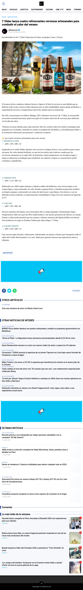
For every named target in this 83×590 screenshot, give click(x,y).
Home (4, 17)
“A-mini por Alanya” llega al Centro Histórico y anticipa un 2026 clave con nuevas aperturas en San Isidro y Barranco (41, 379)
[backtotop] (41, 583)
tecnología (8, 477)
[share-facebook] (4, 291)
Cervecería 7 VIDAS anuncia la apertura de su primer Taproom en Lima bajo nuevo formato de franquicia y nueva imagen (41, 353)
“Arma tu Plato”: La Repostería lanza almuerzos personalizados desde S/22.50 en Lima (38, 338)
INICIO (4, 10)
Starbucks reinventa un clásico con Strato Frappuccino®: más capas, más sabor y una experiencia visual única (38, 389)
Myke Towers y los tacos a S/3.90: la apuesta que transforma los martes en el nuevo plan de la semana (41, 363)
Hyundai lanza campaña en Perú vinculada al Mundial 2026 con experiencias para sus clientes (34, 519)
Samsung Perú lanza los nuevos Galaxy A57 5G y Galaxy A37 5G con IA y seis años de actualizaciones (34, 480)
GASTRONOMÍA (37, 10)
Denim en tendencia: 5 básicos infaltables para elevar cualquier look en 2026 (34, 464)
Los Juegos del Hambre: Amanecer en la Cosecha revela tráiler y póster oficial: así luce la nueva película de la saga (32, 564)
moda (5, 447)
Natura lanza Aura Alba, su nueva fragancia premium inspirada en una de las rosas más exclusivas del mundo (34, 534)
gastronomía (7, 253)
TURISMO (77, 10)
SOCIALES (13, 10)
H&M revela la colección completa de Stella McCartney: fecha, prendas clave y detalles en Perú (35, 451)
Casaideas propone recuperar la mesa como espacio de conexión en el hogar (34, 494)
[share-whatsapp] (15, 291)
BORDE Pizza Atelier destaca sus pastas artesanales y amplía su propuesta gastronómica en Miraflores (41, 329)
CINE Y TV (59, 10)
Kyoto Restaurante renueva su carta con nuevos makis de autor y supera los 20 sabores (39, 345)
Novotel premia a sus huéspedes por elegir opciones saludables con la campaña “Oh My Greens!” (31, 436)
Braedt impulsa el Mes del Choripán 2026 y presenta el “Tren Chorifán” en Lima (33, 549)
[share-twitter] (9, 291)
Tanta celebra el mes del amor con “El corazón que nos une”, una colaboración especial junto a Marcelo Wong (41, 370)
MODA (68, 10)
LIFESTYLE (24, 10)
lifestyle (7, 491)
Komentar (76, 291)
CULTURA (49, 10)
